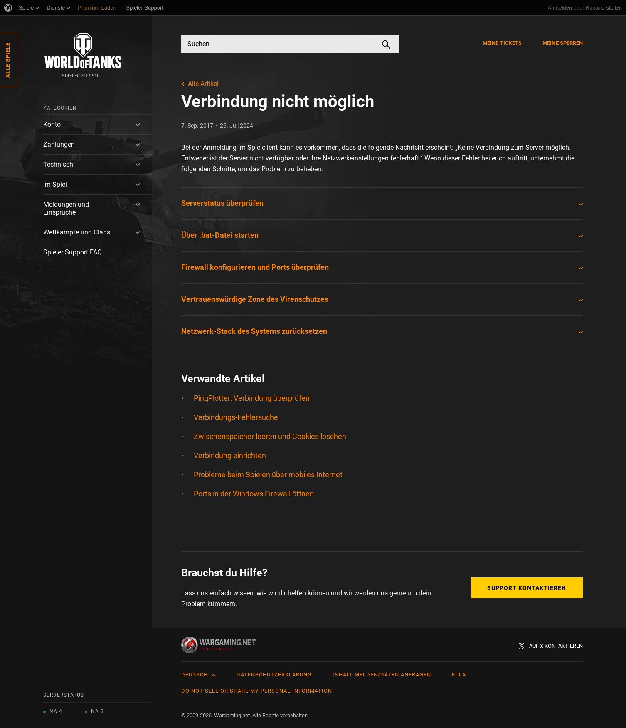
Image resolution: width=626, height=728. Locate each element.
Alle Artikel (203, 84)
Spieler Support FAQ (72, 252)
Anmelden (559, 8)
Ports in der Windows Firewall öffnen (254, 493)
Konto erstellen (604, 8)
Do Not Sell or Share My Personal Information (256, 691)
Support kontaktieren (526, 588)
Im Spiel (55, 184)
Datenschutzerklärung (274, 674)
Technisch (58, 164)
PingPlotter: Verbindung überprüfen (252, 398)
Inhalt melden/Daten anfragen (382, 674)
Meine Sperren (562, 43)
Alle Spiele (8, 60)
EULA (459, 674)
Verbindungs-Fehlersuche (236, 417)
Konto (52, 124)
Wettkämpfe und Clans (76, 232)
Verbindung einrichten (230, 455)
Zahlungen (59, 144)
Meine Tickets (502, 43)
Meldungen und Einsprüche (66, 208)
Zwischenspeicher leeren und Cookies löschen (270, 436)
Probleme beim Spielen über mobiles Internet (268, 474)
